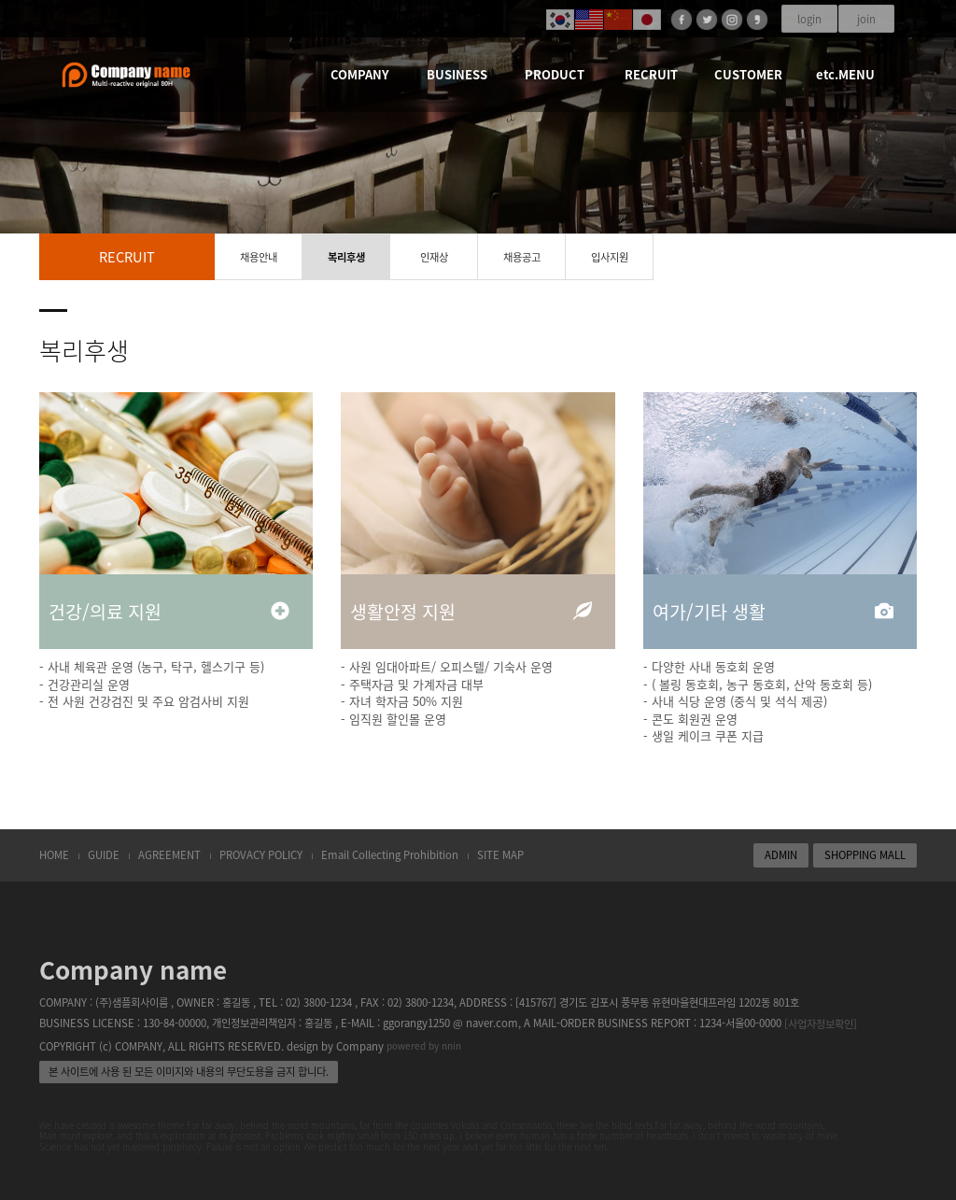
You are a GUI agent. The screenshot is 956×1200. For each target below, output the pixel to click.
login (809, 19)
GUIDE (104, 855)
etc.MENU (845, 74)
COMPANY (359, 74)
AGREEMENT (169, 855)
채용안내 (258, 257)
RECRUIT (651, 74)
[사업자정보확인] (820, 1024)
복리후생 (346, 257)
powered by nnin (424, 1045)
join (866, 19)
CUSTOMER (748, 74)
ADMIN (781, 855)
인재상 (434, 257)
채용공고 (522, 257)
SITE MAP (500, 855)
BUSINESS (457, 74)
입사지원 (609, 257)
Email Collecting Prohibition (389, 855)
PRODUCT (554, 74)
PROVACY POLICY (260, 855)
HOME (54, 855)
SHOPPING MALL (865, 855)
